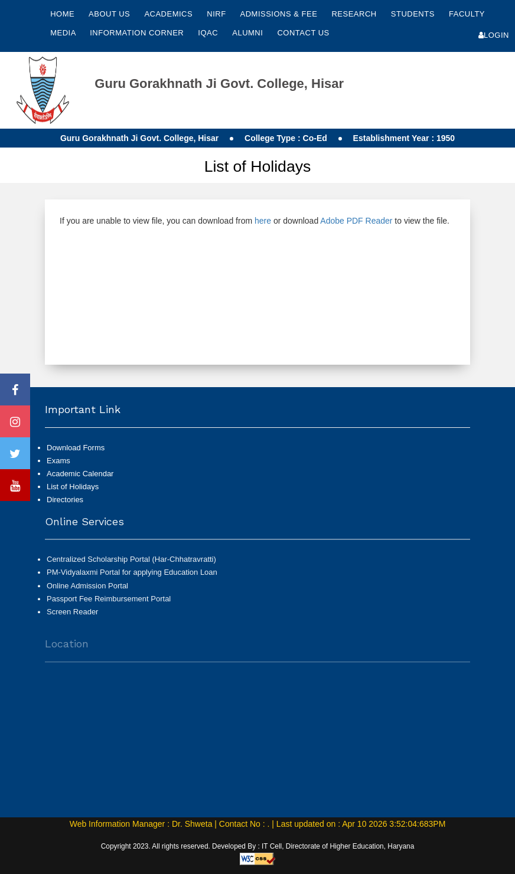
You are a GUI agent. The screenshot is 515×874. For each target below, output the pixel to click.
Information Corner (138, 32)
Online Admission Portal (87, 590)
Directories (65, 499)
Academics (169, 13)
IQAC (209, 32)
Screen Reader (72, 617)
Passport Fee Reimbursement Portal (109, 604)
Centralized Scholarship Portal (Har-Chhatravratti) (131, 564)
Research (355, 13)
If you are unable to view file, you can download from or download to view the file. (254, 220)
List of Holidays (73, 486)
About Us (110, 13)
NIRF (216, 13)
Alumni (248, 32)
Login (493, 35)
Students (414, 13)
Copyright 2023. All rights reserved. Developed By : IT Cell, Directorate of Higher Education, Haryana (258, 846)
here (263, 220)
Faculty (467, 13)
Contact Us (303, 32)
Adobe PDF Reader (356, 220)
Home (62, 13)
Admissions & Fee (280, 13)
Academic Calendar (80, 473)
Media (64, 32)
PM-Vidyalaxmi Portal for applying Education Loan (132, 577)
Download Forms (76, 447)
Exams (58, 460)
